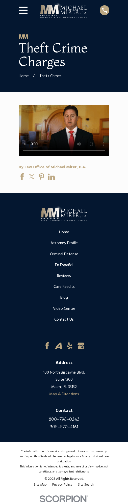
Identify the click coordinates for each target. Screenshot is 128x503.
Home (64, 232)
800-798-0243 (64, 419)
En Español (64, 265)
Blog (64, 297)
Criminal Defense (64, 254)
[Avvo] (58, 345)
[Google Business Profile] (81, 345)
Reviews (64, 276)
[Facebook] (47, 345)
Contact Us (64, 319)
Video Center (64, 308)
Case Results (64, 287)
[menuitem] (40, 484)
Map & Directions (64, 394)
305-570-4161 (64, 427)
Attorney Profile (64, 243)
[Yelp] (69, 345)
